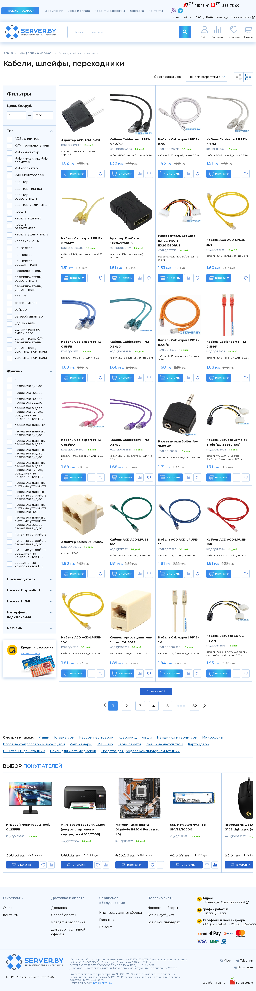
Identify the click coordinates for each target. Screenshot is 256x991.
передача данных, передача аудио (30, 433)
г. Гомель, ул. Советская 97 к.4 (234, 17)
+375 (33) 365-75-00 (242, 924)
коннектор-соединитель (26, 262)
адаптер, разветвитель (26, 196)
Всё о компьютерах (163, 922)
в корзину (25, 864)
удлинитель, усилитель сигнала (31, 349)
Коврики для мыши (135, 737)
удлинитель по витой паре (27, 331)
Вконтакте (243, 967)
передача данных (30, 425)
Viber (225, 960)
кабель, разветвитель (26, 226)
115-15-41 (202, 6)
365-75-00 (230, 6)
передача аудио (28, 386)
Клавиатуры (64, 737)
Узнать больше (30, 653)
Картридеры (198, 744)
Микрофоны (212, 737)
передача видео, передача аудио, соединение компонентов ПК (29, 413)
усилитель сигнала (31, 358)
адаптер (21, 182)
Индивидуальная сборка (120, 913)
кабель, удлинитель (31, 234)
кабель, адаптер (28, 218)
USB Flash (105, 744)
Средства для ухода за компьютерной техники (140, 751)
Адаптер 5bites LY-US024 (82, 542)
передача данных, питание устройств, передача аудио (31, 495)
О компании (54, 11)
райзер (21, 310)
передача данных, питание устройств (31, 484)
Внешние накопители (164, 744)
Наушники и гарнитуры (177, 737)
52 (194, 706)
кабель (20, 211)
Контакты (156, 11)
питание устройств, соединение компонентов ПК (31, 553)
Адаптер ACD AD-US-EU (80, 140)
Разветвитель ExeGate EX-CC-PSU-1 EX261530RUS (176, 240)
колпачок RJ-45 (27, 241)
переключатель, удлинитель (28, 288)
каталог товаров (19, 10)
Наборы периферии (96, 737)
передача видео (29, 393)
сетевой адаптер (29, 316)
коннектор (24, 255)
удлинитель (25, 323)
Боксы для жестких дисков (73, 751)
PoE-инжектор (27, 152)
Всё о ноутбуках (160, 915)
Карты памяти (129, 744)
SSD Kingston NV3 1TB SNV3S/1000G (188, 827)
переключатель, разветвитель (28, 278)
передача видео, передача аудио (29, 400)
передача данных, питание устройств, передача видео (31, 508)
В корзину (74, 173)
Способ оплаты (63, 915)
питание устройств (31, 534)
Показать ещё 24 (155, 691)
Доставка (137, 11)
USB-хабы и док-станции (24, 751)
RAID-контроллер (29, 175)
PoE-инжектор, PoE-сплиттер (31, 160)
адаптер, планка (28, 189)
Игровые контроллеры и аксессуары (34, 744)
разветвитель (26, 303)
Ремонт (105, 927)
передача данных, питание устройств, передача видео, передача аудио (31, 523)
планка (21, 296)
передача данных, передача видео (30, 442)
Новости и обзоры (162, 908)
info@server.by (102, 982)
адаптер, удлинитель (32, 205)
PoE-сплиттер (26, 168)
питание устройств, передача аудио (31, 542)
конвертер (24, 248)
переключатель (28, 271)
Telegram (244, 960)
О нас (7, 908)
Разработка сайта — (215, 982)
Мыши (43, 737)
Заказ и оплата (79, 11)
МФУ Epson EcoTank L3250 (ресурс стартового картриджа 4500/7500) (83, 829)
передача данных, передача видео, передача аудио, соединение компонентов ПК (30, 470)
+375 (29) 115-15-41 (215, 924)
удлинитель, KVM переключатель (29, 340)
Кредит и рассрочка (110, 11)
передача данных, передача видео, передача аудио (30, 453)
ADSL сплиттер (27, 139)
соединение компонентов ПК (29, 564)
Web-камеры (81, 744)
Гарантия (107, 920)
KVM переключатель (32, 145)
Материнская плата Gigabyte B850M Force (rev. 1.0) (137, 829)
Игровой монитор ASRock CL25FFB (28, 827)
